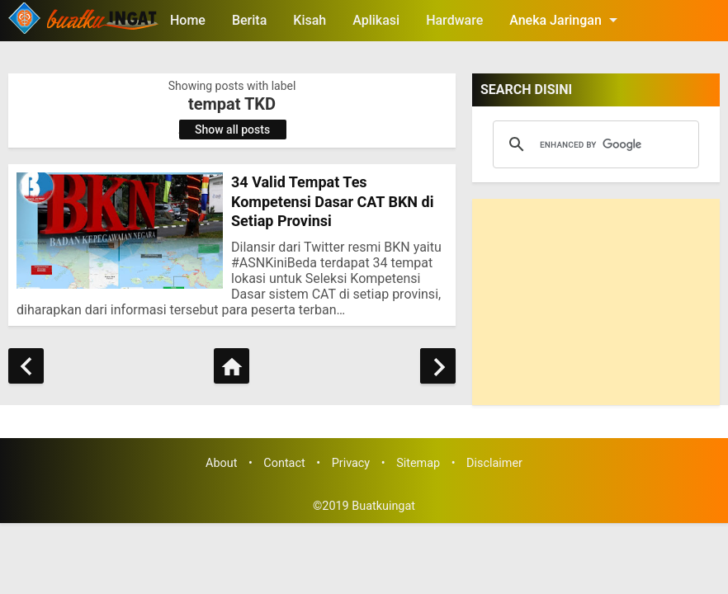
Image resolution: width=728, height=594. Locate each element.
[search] (593, 144)
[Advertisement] (596, 302)
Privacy (351, 463)
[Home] (231, 366)
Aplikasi (375, 20)
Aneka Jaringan (566, 20)
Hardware (454, 20)
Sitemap (418, 463)
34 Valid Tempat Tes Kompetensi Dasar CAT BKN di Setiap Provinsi (332, 201)
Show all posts (232, 129)
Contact (284, 463)
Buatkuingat (383, 506)
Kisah (309, 20)
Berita (249, 20)
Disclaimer (494, 463)
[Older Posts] (438, 366)
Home (188, 20)
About (221, 463)
